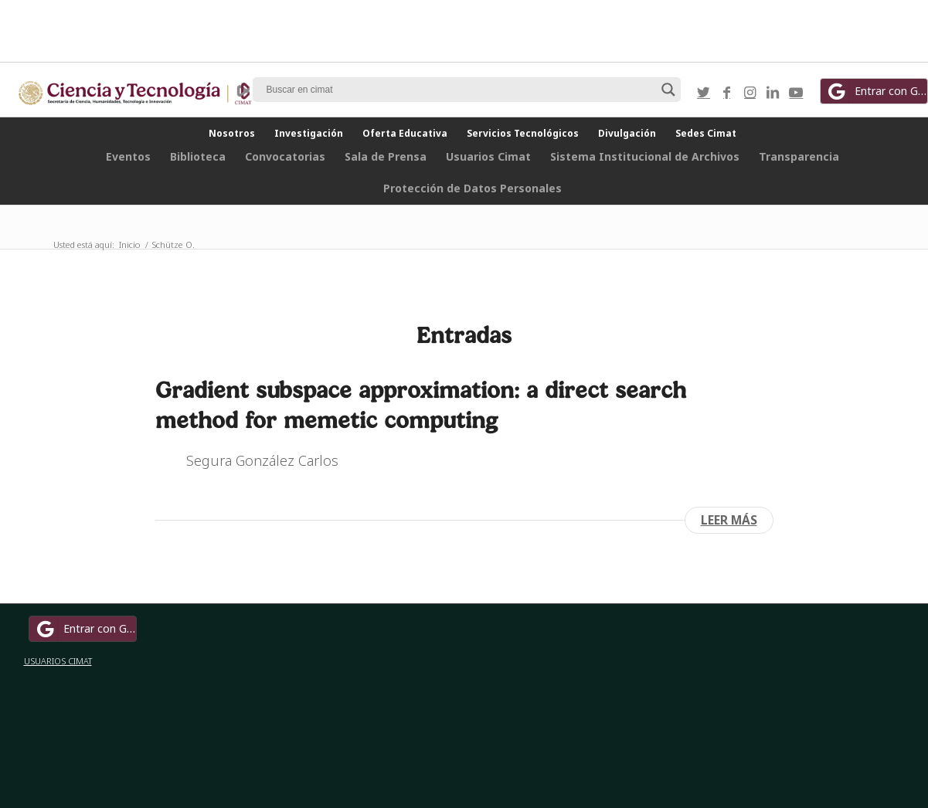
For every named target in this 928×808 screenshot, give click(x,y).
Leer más (729, 519)
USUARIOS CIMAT (58, 661)
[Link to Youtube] (795, 92)
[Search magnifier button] (668, 89)
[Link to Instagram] (749, 92)
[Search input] (460, 89)
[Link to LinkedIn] (772, 92)
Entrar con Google (85, 628)
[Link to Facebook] (726, 92)
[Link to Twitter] (703, 92)
